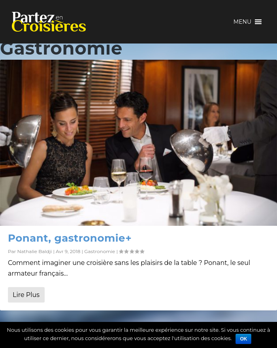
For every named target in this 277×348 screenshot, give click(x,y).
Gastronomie (99, 251)
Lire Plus (26, 295)
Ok (243, 339)
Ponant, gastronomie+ (70, 238)
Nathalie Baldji (34, 251)
